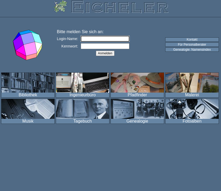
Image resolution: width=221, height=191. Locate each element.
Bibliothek (28, 95)
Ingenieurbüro (83, 95)
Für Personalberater (192, 44)
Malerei (192, 95)
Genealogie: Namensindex (192, 49)
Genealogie (137, 121)
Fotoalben (191, 121)
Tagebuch (82, 121)
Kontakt (192, 39)
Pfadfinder (137, 95)
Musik (27, 121)
